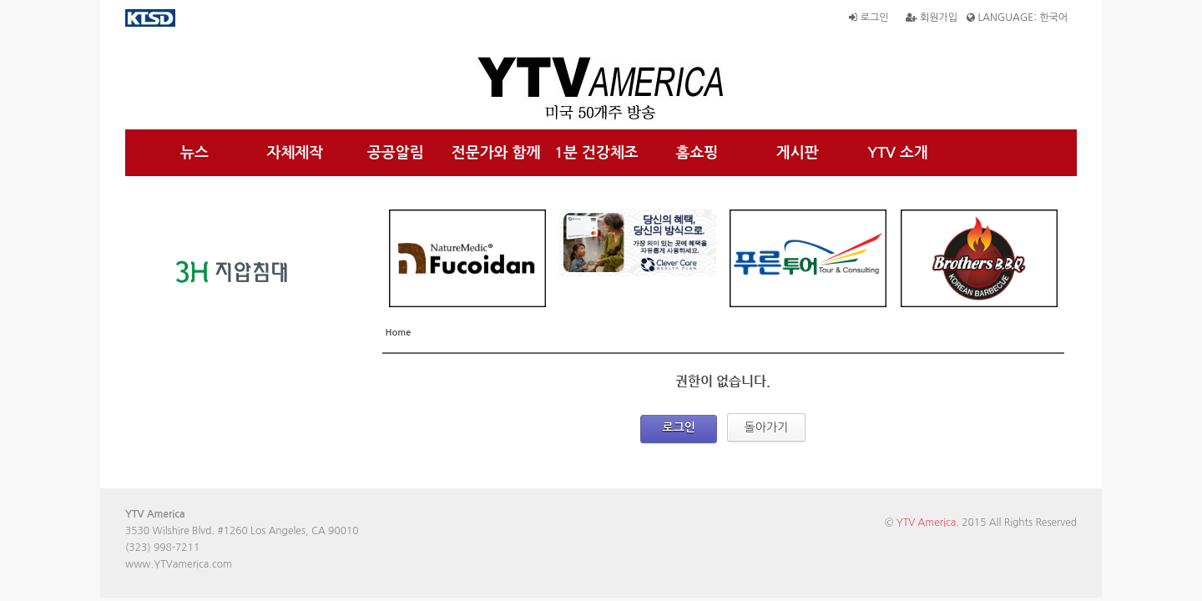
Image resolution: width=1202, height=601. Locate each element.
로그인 (868, 18)
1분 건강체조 (596, 152)
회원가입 (931, 18)
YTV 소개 (897, 152)
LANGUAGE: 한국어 (1017, 18)
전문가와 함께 (496, 152)
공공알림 (395, 152)
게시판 (797, 152)
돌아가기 (767, 427)
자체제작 (295, 152)
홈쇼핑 (696, 152)
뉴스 (194, 152)
